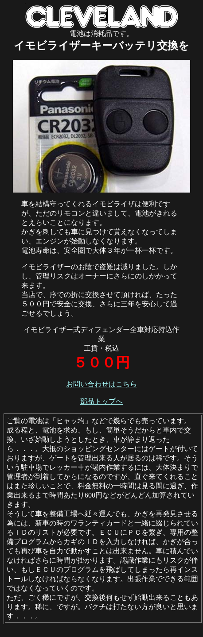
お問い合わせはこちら (101, 384)
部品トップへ (101, 401)
